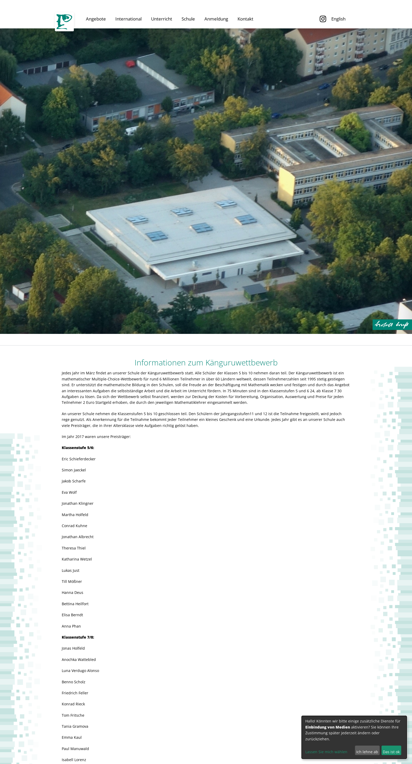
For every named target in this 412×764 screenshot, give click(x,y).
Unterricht (161, 19)
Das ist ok (391, 751)
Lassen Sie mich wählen (326, 751)
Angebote (96, 19)
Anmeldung (216, 19)
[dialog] (354, 737)
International (128, 19)
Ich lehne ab (367, 751)
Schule (188, 19)
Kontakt (245, 19)
